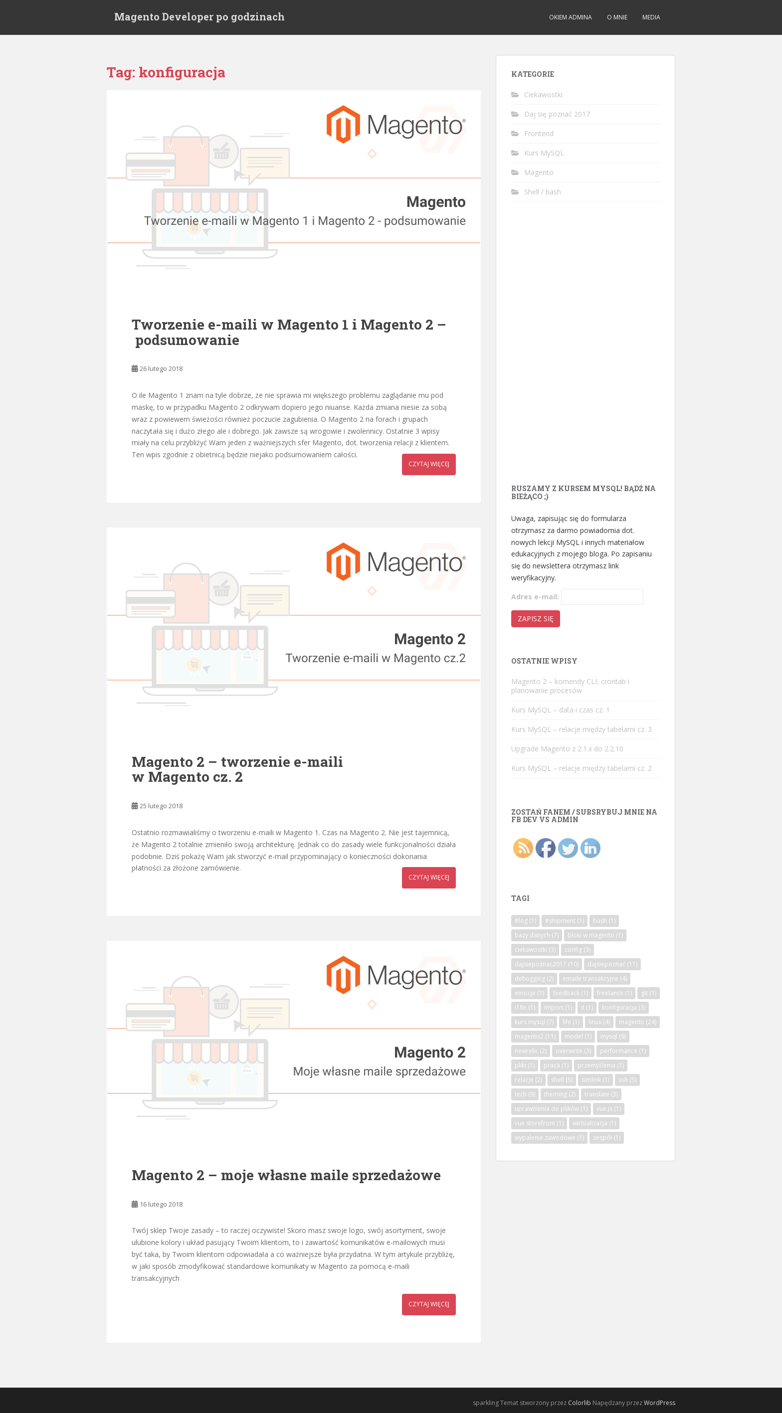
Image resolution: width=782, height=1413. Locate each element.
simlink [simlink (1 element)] (595, 1079)
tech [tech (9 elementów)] (525, 1094)
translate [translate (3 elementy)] (601, 1094)
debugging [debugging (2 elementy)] (534, 978)
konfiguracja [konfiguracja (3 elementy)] (623, 1007)
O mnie (617, 17)
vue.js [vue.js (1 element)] (608, 1108)
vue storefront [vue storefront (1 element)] (539, 1123)
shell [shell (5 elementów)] (562, 1079)
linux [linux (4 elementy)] (599, 1022)
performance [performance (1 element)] (623, 1051)
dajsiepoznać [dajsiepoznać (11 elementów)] (612, 964)
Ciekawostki (543, 94)
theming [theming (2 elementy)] (560, 1094)
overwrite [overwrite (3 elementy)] (573, 1051)
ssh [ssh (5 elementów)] (627, 1079)
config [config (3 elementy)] (577, 949)
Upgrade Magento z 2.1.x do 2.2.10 (567, 748)
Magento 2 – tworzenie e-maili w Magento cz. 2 (237, 769)
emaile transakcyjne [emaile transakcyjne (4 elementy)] (595, 978)
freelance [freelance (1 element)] (614, 993)
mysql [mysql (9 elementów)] (613, 1036)
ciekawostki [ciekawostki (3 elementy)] (535, 949)
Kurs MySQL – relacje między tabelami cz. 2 (581, 768)
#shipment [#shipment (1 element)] (564, 920)
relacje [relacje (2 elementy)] (528, 1079)
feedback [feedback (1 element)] (570, 993)
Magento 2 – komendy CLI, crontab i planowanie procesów (570, 686)
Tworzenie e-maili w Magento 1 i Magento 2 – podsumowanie (289, 332)
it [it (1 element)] (587, 1007)
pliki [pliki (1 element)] (525, 1065)
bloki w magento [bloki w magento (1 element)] (595, 935)
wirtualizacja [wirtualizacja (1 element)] (594, 1123)
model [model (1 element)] (578, 1036)
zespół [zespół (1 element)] (606, 1137)
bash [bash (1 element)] (604, 920)
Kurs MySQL (544, 153)
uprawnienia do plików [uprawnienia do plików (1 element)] (551, 1108)
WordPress (659, 1403)
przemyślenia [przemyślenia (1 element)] (601, 1065)
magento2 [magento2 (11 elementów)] (535, 1036)
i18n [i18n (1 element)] (525, 1007)
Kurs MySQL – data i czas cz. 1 (560, 709)
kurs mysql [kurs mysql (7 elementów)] (534, 1022)
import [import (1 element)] (558, 1007)
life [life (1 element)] (571, 1022)
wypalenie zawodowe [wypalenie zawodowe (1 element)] (549, 1137)
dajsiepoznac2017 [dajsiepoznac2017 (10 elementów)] (547, 964)
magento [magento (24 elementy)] (637, 1022)
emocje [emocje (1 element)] (529, 993)
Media (651, 17)
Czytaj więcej (428, 464)
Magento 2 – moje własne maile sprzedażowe (286, 1175)
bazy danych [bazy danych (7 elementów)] (537, 935)
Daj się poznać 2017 (557, 114)
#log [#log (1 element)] (525, 920)
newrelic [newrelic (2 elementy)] (531, 1051)
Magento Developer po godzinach (199, 17)
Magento (539, 172)
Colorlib (579, 1403)
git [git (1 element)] (648, 993)
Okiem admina (570, 17)
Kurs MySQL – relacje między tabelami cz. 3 (581, 729)
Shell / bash (542, 191)
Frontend (539, 133)
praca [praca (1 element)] (556, 1065)
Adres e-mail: (535, 596)
